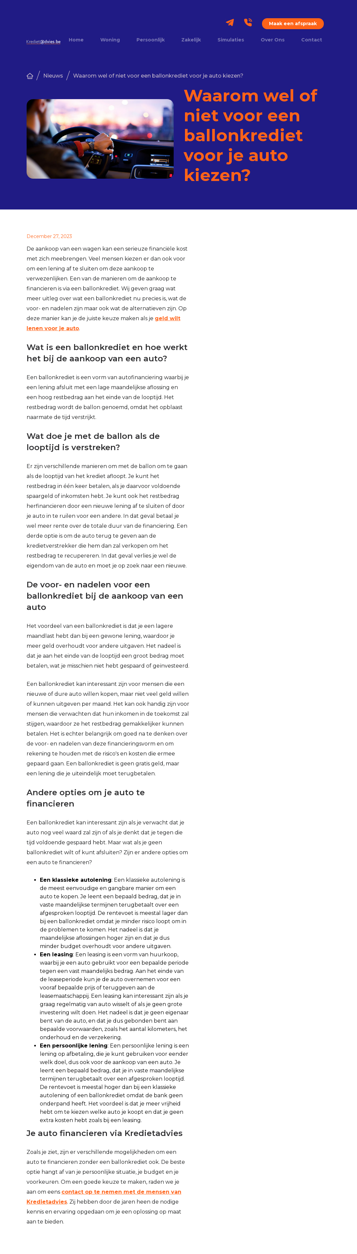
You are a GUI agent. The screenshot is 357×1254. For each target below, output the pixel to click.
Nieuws (53, 76)
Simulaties (231, 39)
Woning (110, 39)
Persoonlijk (150, 39)
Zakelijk (191, 39)
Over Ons (273, 39)
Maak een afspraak (293, 24)
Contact (311, 39)
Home (76, 39)
